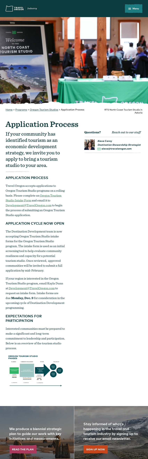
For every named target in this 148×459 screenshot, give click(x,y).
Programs (21, 109)
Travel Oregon (21, 9)
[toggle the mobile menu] (133, 8)
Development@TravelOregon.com (29, 205)
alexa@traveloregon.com (117, 148)
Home (9, 109)
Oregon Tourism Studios (44, 109)
